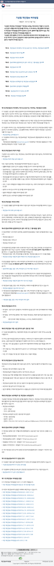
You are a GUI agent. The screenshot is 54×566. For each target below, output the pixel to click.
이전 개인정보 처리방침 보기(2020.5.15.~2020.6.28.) (18, 498)
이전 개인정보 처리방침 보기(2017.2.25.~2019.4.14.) (18, 513)
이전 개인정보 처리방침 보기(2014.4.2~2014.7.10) (18, 528)
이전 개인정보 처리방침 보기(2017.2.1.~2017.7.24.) (18, 516)
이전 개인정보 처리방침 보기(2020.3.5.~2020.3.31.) (18, 504)
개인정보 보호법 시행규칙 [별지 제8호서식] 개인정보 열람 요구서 (21, 257)
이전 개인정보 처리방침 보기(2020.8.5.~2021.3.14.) (18, 492)
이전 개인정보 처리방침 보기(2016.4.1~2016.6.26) (18, 522)
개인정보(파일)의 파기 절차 (10, 322)
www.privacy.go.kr (22, 142)
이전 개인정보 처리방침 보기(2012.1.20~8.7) (16, 537)
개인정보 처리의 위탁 (16, 57)
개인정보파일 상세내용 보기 (11, 135)
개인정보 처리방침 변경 (17, 96)
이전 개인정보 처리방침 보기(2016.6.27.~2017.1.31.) (18, 519)
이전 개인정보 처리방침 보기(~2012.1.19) (15, 540)
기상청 (6, 6)
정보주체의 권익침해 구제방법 (18, 86)
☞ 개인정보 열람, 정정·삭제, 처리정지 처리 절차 (15, 300)
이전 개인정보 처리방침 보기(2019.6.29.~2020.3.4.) (18, 507)
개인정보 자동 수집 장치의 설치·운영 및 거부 (22, 72)
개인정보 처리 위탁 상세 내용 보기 (12, 210)
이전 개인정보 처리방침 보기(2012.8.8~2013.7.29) (18, 534)
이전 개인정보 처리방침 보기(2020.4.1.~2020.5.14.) (18, 501)
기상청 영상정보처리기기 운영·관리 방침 (14, 465)
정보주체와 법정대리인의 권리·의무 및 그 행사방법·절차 (26, 62)
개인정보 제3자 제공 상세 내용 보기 (13, 159)
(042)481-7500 (37, 552)
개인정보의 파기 (14, 67)
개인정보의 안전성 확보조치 (18, 77)
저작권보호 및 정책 (47, 561)
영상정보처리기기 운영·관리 (19, 91)
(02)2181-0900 (29, 554)
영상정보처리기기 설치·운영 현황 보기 (14, 472)
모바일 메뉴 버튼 (51, 6)
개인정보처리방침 (6, 561)
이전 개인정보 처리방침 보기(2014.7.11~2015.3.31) (18, 525)
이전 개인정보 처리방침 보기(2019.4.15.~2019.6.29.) (18, 510)
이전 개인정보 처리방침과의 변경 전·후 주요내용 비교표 (19, 485)
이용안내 (26, 561)
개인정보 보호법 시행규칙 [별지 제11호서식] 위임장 (17, 281)
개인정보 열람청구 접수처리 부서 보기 (13, 288)
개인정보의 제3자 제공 (16, 53)
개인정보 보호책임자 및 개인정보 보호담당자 (22, 81)
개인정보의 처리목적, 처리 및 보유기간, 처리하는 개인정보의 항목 (28, 48)
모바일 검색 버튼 (48, 6)
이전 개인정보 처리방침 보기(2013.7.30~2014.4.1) (18, 531)
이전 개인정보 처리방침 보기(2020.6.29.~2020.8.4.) (18, 495)
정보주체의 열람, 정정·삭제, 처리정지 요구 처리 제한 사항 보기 (20, 269)
